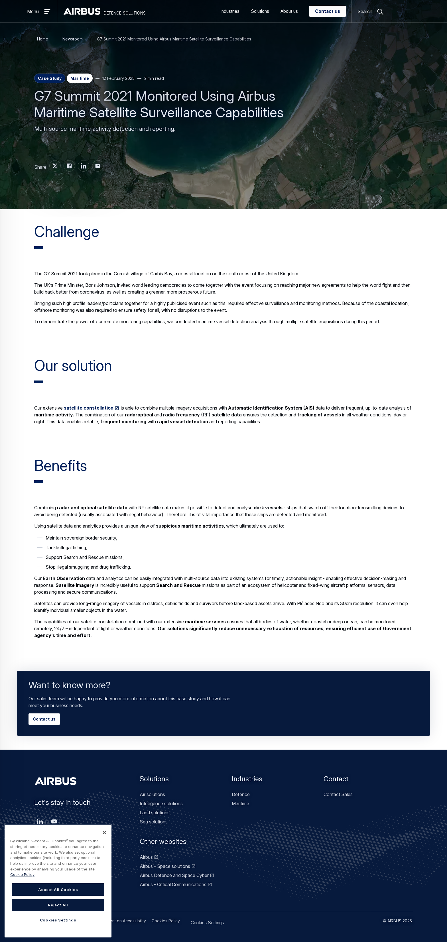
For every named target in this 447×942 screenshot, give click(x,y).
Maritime (240, 803)
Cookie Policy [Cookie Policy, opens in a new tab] (22, 874)
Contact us (327, 11)
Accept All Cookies (58, 889)
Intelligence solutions (161, 803)
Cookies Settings (201, 920)
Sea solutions (154, 822)
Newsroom (72, 38)
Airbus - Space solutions (165, 866)
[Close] (104, 832)
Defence (241, 794)
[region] (58, 880)
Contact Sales (338, 794)
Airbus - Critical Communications (173, 884)
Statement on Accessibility (121, 920)
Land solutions (155, 812)
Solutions (260, 11)
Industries (229, 11)
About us (289, 11)
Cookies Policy (166, 920)
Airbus (146, 857)
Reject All (58, 905)
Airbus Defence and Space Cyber (174, 875)
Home (42, 38)
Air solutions (152, 794)
